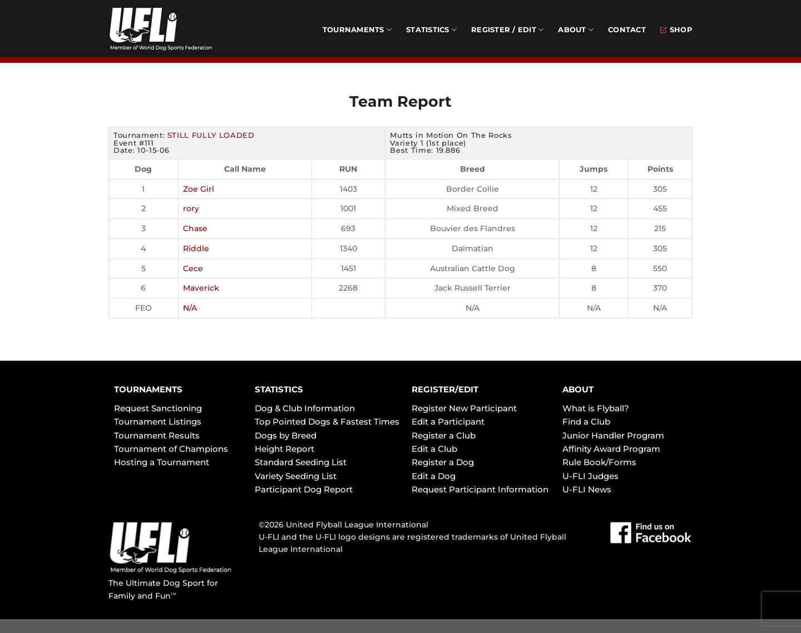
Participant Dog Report (304, 489)
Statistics (431, 29)
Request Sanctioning (158, 408)
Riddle (196, 248)
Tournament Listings (157, 421)
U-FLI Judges (590, 476)
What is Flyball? (595, 408)
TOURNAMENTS (148, 389)
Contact (627, 30)
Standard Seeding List (301, 462)
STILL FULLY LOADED (211, 135)
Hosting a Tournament (161, 462)
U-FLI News (586, 489)
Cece (193, 268)
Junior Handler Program (613, 435)
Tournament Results (157, 435)
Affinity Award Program (611, 448)
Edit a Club (434, 448)
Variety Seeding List (296, 476)
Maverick (201, 288)
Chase (195, 228)
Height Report (284, 448)
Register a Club (444, 435)
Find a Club (586, 421)
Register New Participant (464, 408)
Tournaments (357, 29)
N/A (190, 308)
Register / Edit (507, 29)
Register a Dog (443, 462)
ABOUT (578, 389)
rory (191, 208)
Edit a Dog (434, 476)
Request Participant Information (480, 489)
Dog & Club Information (305, 408)
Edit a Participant (448, 421)
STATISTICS (279, 389)
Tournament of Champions (171, 448)
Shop (676, 30)
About (576, 29)
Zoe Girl (198, 189)
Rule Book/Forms (599, 462)
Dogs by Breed (286, 435)
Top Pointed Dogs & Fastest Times (327, 421)
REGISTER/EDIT (445, 389)
